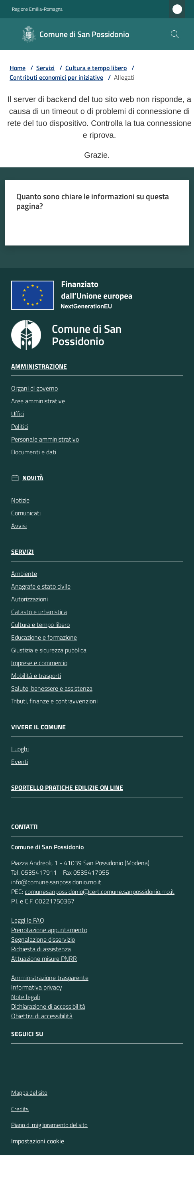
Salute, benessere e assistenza (51, 688)
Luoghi (20, 749)
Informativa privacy (36, 987)
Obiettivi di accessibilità (42, 1016)
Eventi (19, 761)
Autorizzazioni (29, 599)
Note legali (25, 996)
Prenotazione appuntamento (49, 930)
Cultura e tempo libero (96, 68)
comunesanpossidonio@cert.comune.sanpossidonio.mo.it (99, 891)
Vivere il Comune (38, 727)
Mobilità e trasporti (36, 675)
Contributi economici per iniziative (56, 77)
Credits (20, 1109)
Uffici (17, 413)
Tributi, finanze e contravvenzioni (54, 701)
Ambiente (24, 573)
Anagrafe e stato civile (41, 586)
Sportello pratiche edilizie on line (67, 787)
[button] (175, 34)
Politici (19, 426)
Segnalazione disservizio (43, 939)
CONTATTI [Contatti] (24, 827)
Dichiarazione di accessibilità (48, 1006)
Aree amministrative (38, 401)
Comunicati (26, 513)
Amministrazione (39, 366)
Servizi (45, 68)
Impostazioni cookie (37, 1141)
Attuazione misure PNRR (44, 958)
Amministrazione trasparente (49, 977)
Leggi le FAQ (27, 920)
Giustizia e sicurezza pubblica (48, 650)
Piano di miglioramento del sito (49, 1124)
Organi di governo (34, 388)
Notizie (20, 500)
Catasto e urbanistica (39, 612)
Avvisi (19, 525)
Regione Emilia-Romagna (37, 9)
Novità (32, 478)
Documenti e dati (33, 452)
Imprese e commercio (39, 663)
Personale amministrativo (45, 439)
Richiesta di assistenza (41, 949)
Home (17, 68)
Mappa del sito (29, 1092)
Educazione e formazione (44, 637)
